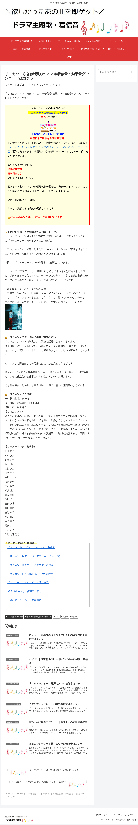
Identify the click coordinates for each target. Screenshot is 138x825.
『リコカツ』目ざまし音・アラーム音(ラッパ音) (33, 556)
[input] (116, 72)
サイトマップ (108, 817)
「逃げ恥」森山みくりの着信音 (24, 600)
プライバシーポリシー (126, 817)
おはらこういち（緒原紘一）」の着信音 (32, 147)
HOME (97, 817)
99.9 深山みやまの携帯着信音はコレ (27, 591)
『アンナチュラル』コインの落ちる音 (28, 582)
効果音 (64, 617)
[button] (132, 72)
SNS (56, 617)
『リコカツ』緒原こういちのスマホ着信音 (30, 565)
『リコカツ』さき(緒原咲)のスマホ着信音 (30, 574)
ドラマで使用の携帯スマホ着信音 (38, 617)
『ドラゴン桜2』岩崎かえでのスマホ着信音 (31, 547)
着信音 (73, 617)
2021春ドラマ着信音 (14, 617)
